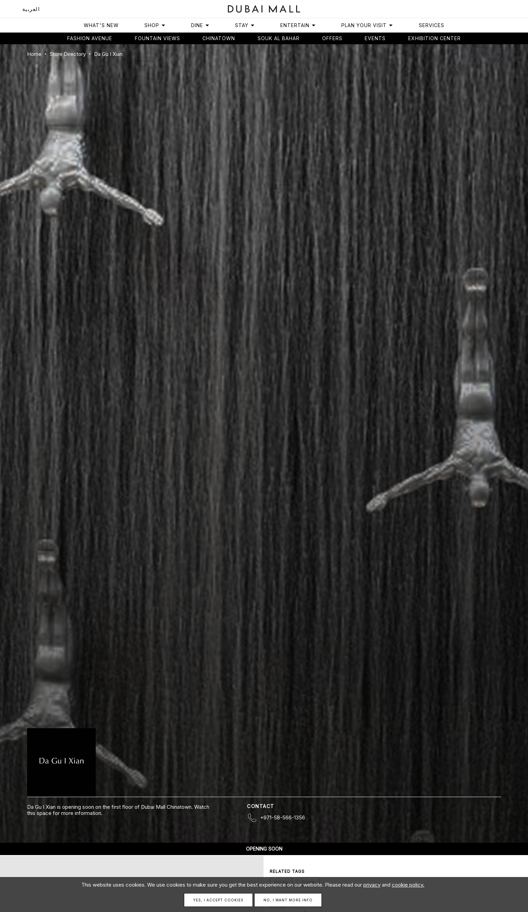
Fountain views (157, 38)
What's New (101, 25)
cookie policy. (408, 884)
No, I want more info (288, 900)
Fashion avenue (89, 38)
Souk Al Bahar (279, 38)
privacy (371, 884)
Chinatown (218, 38)
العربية (31, 9)
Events (375, 38)
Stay (245, 25)
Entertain (298, 25)
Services (431, 25)
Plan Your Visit (367, 25)
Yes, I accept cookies (218, 900)
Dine (200, 25)
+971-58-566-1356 (282, 817)
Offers (332, 38)
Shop (155, 25)
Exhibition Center (434, 38)
